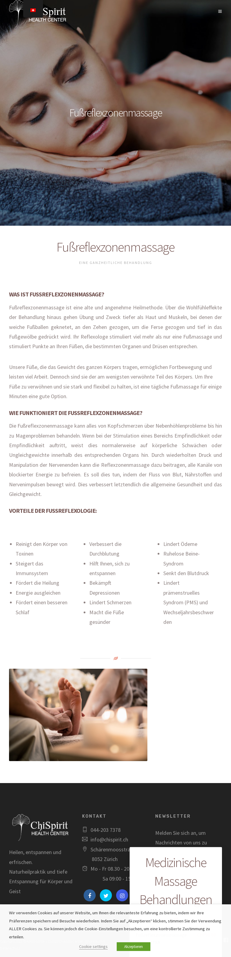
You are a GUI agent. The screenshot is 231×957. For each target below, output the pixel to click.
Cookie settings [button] (93, 946)
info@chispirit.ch (109, 839)
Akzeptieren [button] (133, 946)
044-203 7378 (106, 829)
